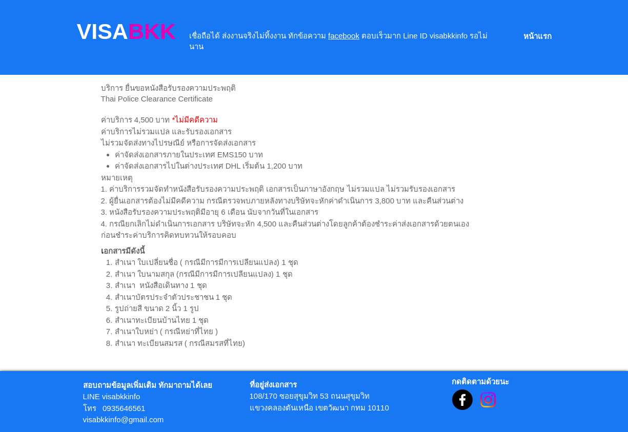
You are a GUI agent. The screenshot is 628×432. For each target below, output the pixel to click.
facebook (343, 35)
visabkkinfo (121, 396)
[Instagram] (488, 399)
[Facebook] (462, 399)
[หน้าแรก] (537, 36)
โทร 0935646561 (114, 408)
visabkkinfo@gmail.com (123, 419)
